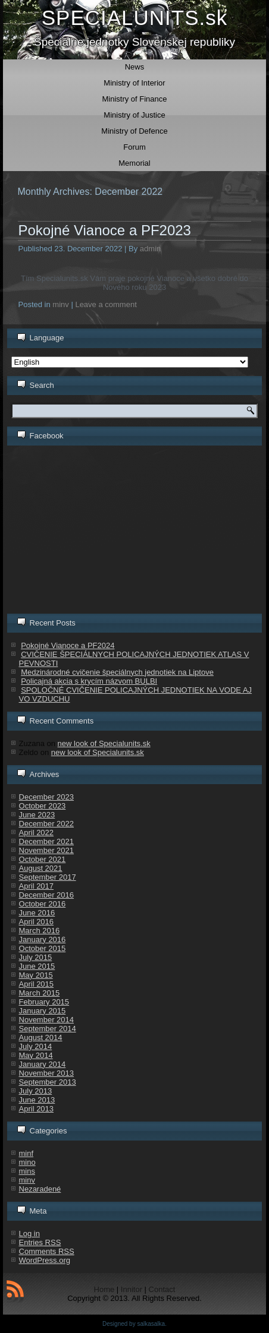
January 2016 (42, 939)
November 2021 (46, 850)
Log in (29, 1233)
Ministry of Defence (134, 131)
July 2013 (35, 1090)
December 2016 (46, 894)
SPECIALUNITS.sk (135, 17)
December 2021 (46, 841)
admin (150, 248)
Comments (46, 1251)
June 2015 (37, 966)
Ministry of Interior (134, 82)
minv (60, 304)
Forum (134, 147)
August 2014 (40, 1037)
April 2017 (36, 886)
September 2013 (47, 1082)
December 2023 (46, 796)
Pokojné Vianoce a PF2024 (67, 645)
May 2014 (36, 1055)
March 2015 (39, 992)
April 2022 (36, 832)
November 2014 (46, 1019)
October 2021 (42, 859)
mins (27, 1171)
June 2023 (37, 814)
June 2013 (37, 1099)
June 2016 (37, 912)
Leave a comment (105, 304)
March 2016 (39, 930)
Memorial (134, 163)
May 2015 (36, 975)
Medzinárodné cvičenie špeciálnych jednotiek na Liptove (117, 672)
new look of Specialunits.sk (104, 743)
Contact (162, 1289)
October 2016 (42, 903)
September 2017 (47, 877)
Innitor (131, 1289)
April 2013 (36, 1108)
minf (26, 1153)
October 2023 (42, 805)
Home (104, 1289)
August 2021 (40, 868)
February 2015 (44, 1001)
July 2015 (35, 957)
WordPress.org (44, 1260)
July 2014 (35, 1046)
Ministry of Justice (134, 114)
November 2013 (46, 1073)
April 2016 (36, 921)
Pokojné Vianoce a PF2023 (104, 230)
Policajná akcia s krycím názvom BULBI (89, 681)
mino (27, 1162)
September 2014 (47, 1028)
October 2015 (42, 948)
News (135, 66)
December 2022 (46, 823)
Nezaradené (40, 1188)
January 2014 (42, 1064)
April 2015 (36, 984)
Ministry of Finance (134, 98)
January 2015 (42, 1010)
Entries (40, 1242)
